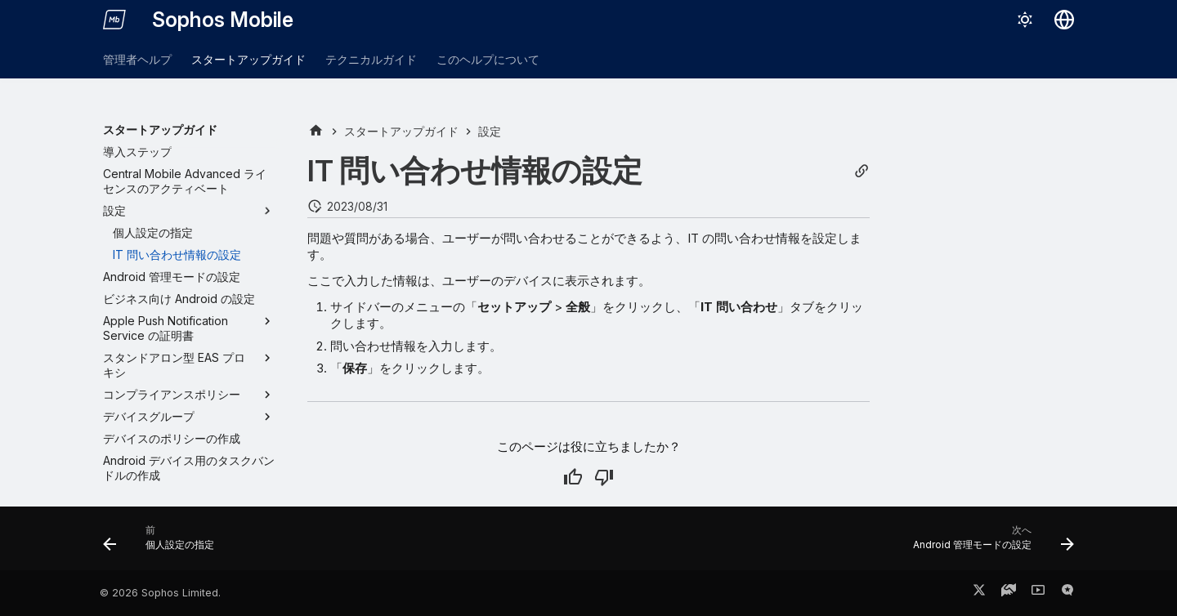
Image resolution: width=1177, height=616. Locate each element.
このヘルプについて (487, 59)
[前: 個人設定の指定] (163, 543)
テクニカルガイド (371, 59)
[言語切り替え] (1064, 19)
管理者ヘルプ (137, 59)
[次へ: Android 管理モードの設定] (988, 543)
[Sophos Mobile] (114, 19)
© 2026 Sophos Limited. (160, 593)
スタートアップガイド (248, 59)
